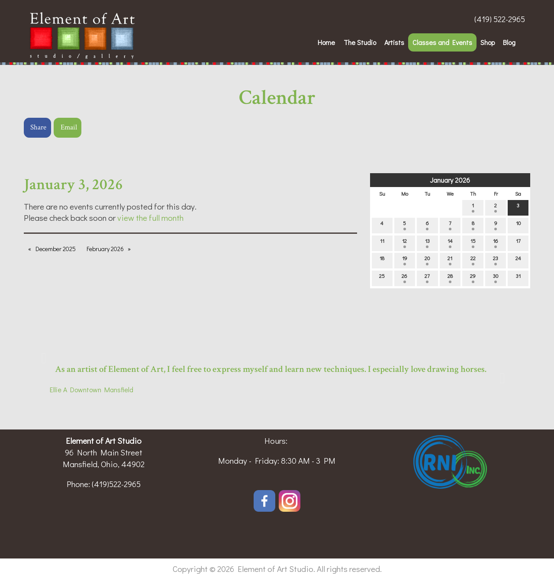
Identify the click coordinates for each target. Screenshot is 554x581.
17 (518, 242)
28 (450, 277)
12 (404, 242)
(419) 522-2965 (499, 18)
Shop (487, 42)
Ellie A (58, 389)
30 (495, 277)
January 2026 (450, 179)
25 (382, 277)
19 (404, 260)
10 (518, 224)
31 (518, 277)
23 (495, 260)
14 (450, 242)
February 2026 (105, 249)
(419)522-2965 (116, 483)
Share (38, 127)
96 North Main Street (103, 452)
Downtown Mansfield (100, 389)
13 (427, 242)
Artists (394, 42)
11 (382, 242)
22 (473, 260)
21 (450, 260)
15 (473, 242)
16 (495, 242)
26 (404, 277)
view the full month (150, 217)
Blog (509, 42)
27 (427, 277)
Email (69, 127)
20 (427, 260)
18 (382, 260)
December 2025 (55, 249)
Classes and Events (442, 42)
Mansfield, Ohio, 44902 (104, 463)
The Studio (360, 42)
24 (518, 260)
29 (473, 277)
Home (326, 42)
